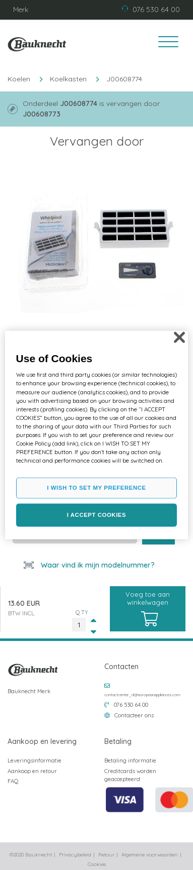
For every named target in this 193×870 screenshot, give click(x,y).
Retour (106, 854)
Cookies (97, 864)
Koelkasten (68, 78)
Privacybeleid (75, 854)
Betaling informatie (130, 760)
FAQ (13, 781)
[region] (96, 435)
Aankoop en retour (32, 771)
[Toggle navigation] (165, 43)
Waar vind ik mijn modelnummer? (97, 565)
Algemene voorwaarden (149, 854)
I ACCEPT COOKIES (96, 515)
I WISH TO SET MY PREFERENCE (96, 488)
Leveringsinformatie (34, 760)
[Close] (179, 337)
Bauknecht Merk (29, 691)
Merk (20, 9)
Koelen (19, 78)
